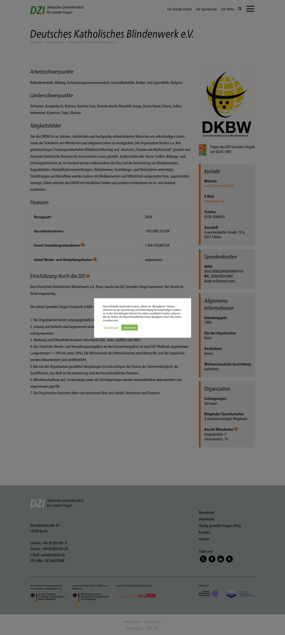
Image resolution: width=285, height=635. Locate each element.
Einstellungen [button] (111, 327)
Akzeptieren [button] (129, 327)
